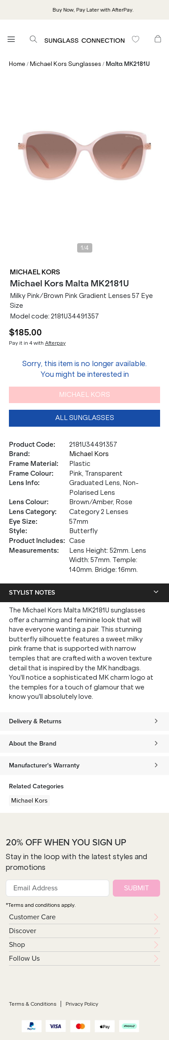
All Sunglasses (84, 418)
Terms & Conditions (32, 1004)
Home (17, 64)
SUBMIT (136, 888)
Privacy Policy (82, 1004)
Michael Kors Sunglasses (65, 64)
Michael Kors (35, 272)
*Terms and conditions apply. (41, 905)
